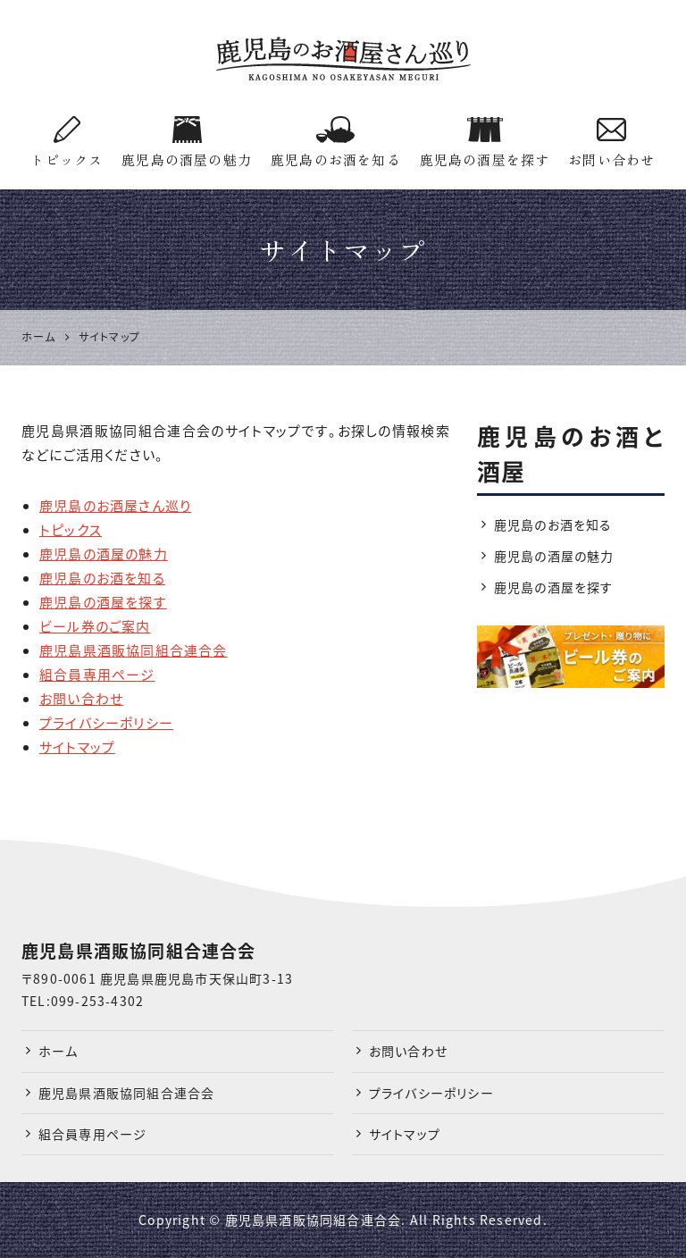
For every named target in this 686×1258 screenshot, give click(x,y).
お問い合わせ (611, 142)
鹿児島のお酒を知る (336, 142)
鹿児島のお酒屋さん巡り (115, 506)
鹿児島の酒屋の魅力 (186, 142)
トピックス (66, 142)
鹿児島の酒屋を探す (485, 142)
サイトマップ (77, 747)
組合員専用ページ (97, 674)
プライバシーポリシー (106, 723)
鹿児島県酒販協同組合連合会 (133, 650)
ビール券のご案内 (95, 626)
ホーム (58, 1051)
